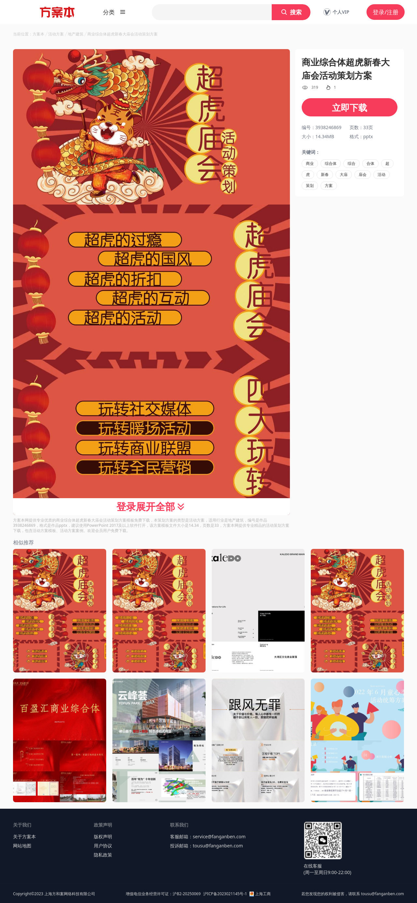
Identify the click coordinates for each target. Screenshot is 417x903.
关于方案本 (24, 836)
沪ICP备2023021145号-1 (225, 893)
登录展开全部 (151, 506)
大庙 (344, 174)
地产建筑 (75, 34)
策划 (310, 185)
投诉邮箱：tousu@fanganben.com (206, 846)
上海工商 (260, 893)
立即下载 (349, 107)
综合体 (331, 163)
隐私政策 (103, 855)
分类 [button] (114, 12)
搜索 (291, 12)
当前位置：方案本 (28, 34)
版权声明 (103, 836)
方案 (329, 185)
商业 (310, 163)
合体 (370, 163)
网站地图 (22, 846)
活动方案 (56, 34)
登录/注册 (385, 12)
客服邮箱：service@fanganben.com (208, 836)
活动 (381, 174)
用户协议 (103, 846)
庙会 (363, 174)
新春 (325, 174)
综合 (351, 163)
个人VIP (336, 12)
